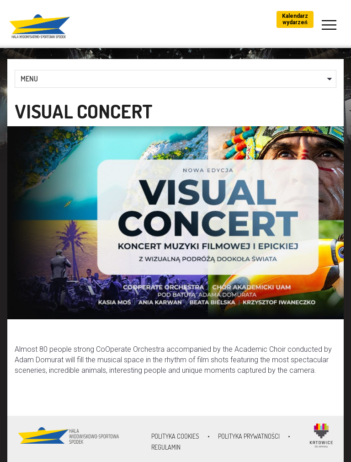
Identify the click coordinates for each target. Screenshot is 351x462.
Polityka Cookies (175, 436)
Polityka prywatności (249, 436)
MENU (29, 78)
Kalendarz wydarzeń (295, 19)
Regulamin (166, 447)
